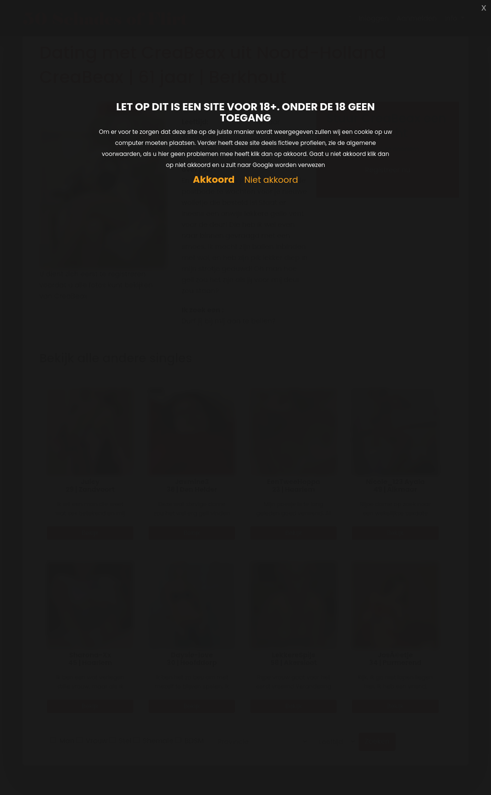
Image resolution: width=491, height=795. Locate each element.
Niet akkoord (271, 180)
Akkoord (213, 179)
